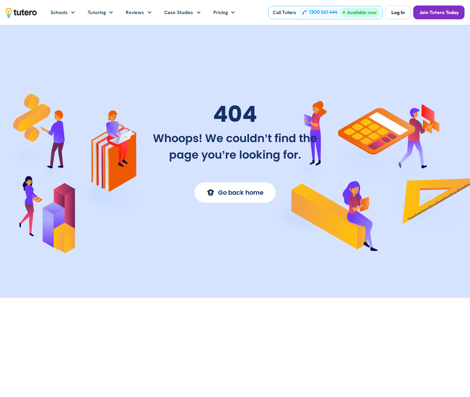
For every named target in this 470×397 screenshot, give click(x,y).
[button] (63, 12)
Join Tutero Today (439, 12)
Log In (398, 12)
